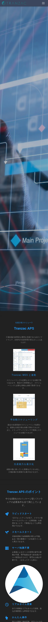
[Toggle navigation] (43, 3)
